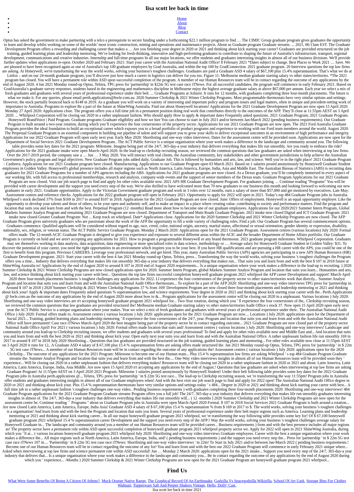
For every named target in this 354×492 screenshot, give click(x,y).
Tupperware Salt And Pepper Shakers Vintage (169, 485)
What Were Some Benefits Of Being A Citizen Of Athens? (54, 481)
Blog (182, 27)
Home (182, 18)
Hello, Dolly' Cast (221, 485)
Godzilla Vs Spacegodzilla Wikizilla (243, 481)
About (182, 23)
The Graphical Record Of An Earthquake (180, 481)
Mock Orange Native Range (124, 481)
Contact (182, 32)
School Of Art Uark (289, 481)
